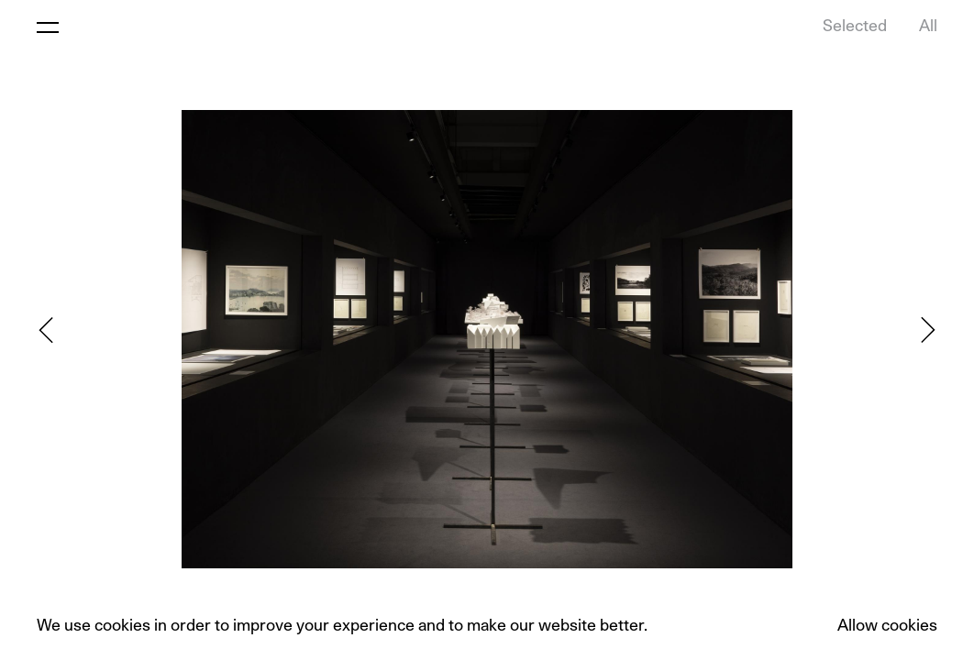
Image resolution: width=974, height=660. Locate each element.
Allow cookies (887, 626)
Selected (855, 26)
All (928, 26)
